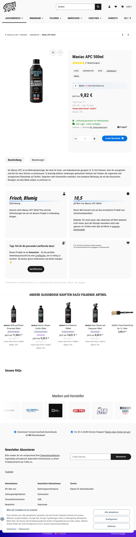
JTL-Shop (122, 534)
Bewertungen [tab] (38, 159)
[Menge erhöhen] (94, 139)
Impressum (11, 529)
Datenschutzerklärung (50, 455)
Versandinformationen (15, 499)
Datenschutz (24, 529)
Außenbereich (111, 71)
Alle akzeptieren (111, 512)
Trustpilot (9, 472)
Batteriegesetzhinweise (48, 489)
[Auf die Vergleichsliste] (53, 52)
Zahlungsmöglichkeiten (15, 494)
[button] (109, 7)
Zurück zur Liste (12, 35)
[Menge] (85, 139)
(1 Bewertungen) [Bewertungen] (86, 63)
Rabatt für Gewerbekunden (82, 489)
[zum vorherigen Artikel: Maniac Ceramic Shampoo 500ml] (122, 35)
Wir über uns (10, 489)
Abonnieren (121, 456)
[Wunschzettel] (115, 7)
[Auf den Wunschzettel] (60, 52)
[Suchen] (75, 7)
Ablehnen (111, 526)
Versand (89, 105)
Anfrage (95, 247)
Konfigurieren (111, 519)
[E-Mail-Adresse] (90, 457)
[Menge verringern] (76, 139)
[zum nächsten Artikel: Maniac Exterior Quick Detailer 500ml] (128, 35)
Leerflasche (40, 255)
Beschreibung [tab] (14, 159)
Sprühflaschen (36, 269)
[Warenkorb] (126, 7)
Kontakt (82, 282)
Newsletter (10, 504)
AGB (39, 499)
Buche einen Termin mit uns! (117, 432)
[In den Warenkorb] (7, 44)
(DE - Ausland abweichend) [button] (98, 127)
